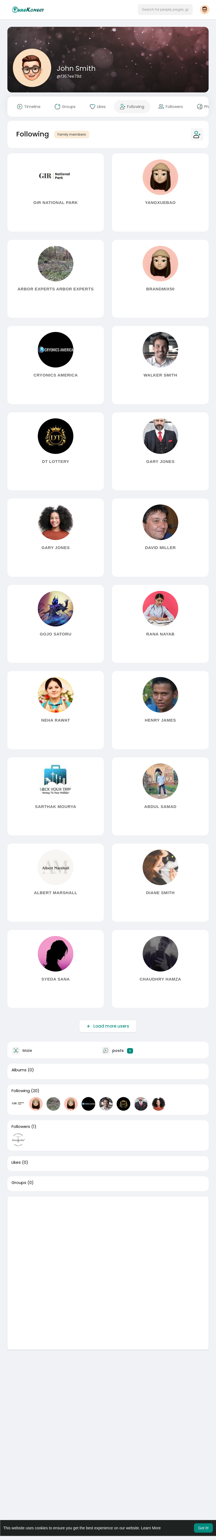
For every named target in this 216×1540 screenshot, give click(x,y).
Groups (18, 1182)
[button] (165, 9)
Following (20, 1091)
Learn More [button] (151, 1528)
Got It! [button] (203, 1528)
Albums (19, 1070)
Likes (16, 1162)
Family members (71, 134)
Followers (20, 1126)
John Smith (76, 68)
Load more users (110, 1026)
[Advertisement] (108, 1235)
